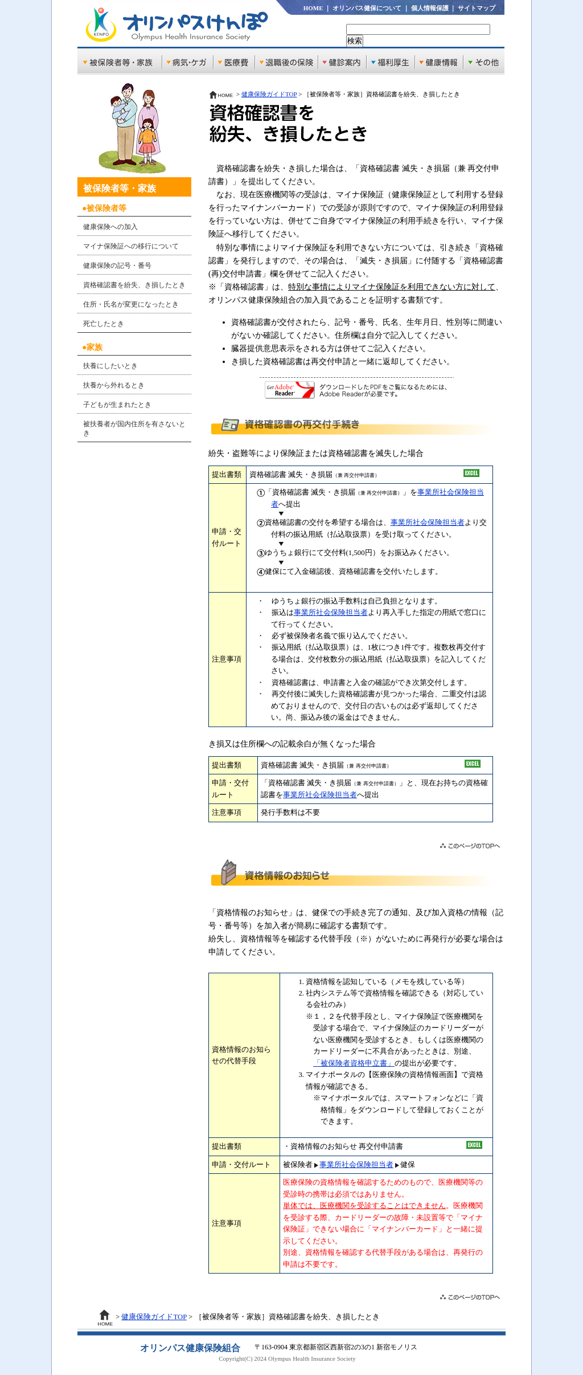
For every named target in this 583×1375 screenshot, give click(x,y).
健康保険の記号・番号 (117, 266)
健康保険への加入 (110, 227)
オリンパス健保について (366, 8)
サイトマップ (476, 8)
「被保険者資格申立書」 (354, 1063)
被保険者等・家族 (119, 188)
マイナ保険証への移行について (131, 246)
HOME (313, 8)
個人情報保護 (430, 8)
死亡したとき (103, 324)
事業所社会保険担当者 (428, 523)
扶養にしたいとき (110, 366)
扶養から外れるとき (114, 385)
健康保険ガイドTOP (269, 94)
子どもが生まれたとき (117, 405)
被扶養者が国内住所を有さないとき (134, 428)
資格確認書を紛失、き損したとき (134, 285)
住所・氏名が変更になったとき (131, 304)
